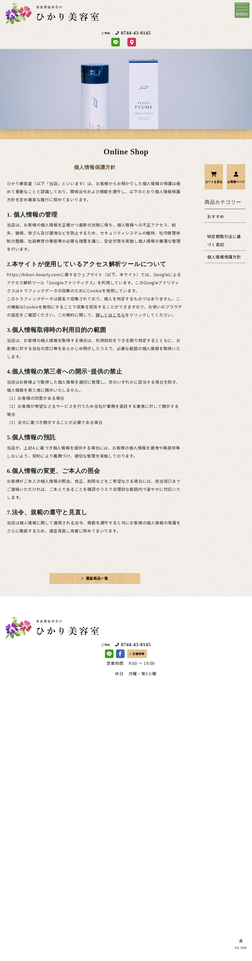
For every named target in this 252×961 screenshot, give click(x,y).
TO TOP (241, 943)
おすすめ (215, 216)
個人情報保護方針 (224, 257)
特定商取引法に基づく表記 (224, 240)
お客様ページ (235, 182)
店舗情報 (138, 653)
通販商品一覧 (97, 578)
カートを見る (213, 182)
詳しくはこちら (110, 315)
